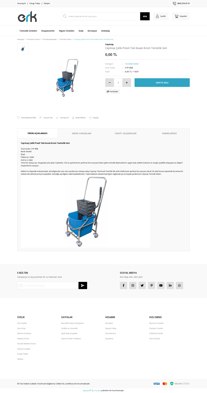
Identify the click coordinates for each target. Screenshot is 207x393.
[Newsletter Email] (52, 285)
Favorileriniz (110, 333)
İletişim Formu (23, 338)
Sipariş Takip (110, 328)
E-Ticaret (97, 391)
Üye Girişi (21, 328)
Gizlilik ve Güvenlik (69, 328)
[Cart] (181, 16)
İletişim (47, 3)
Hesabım (109, 323)
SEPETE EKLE (162, 82)
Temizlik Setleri (132, 64)
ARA (145, 16)
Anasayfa (21, 3)
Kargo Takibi (22, 354)
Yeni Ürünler (154, 338)
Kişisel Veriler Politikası (71, 338)
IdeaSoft (87, 391)
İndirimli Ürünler (156, 333)
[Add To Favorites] (26, 118)
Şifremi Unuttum (24, 333)
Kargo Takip (35, 3)
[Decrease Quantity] (109, 83)
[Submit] (82, 285)
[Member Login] (160, 16)
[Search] (105, 16)
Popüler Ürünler (156, 328)
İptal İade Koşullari (69, 333)
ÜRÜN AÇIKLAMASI (37, 133)
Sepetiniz (109, 338)
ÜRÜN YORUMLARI (81, 133)
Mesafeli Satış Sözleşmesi (72, 323)
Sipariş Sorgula (23, 349)
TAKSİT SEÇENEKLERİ (125, 133)
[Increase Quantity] (126, 83)
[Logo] (27, 16)
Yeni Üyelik (22, 323)
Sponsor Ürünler (156, 323)
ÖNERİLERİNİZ (169, 133)
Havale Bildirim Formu (26, 344)
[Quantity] (118, 83)
